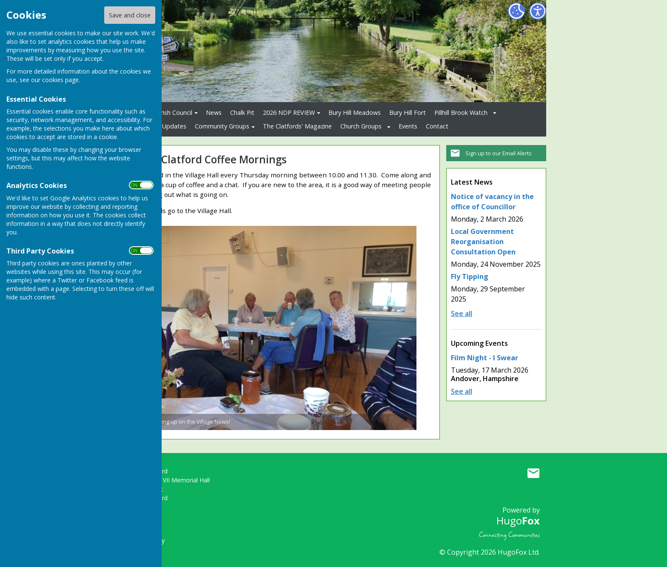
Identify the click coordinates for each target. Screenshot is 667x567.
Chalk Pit (242, 112)
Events (408, 126)
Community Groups (222, 126)
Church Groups (361, 126)
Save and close (130, 15)
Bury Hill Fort (407, 112)
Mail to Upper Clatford (533, 473)
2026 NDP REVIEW (289, 112)
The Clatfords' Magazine (297, 126)
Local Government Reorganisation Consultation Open (483, 241)
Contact (437, 126)
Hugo (518, 520)
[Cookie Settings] (516, 11)
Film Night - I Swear (484, 357)
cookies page (60, 80)
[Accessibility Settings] (537, 11)
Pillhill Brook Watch (460, 112)
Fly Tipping (469, 276)
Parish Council (173, 112)
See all (461, 313)
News (214, 112)
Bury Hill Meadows (354, 112)
